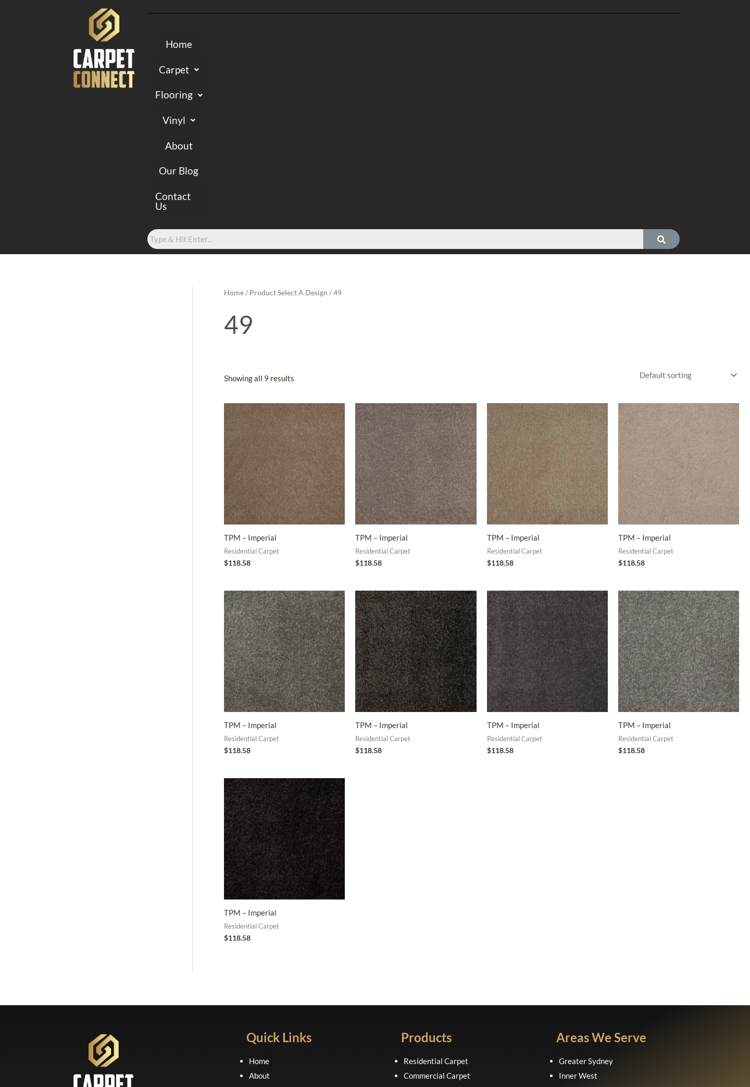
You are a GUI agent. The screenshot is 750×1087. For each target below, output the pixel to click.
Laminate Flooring (435, 960)
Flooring (352, 45)
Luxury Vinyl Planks (437, 974)
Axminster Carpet (434, 931)
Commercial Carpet (437, 916)
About (460, 45)
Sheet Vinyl (423, 989)
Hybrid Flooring (430, 946)
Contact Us (579, 45)
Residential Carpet (436, 902)
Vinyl (412, 45)
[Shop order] (686, 216)
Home (235, 45)
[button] (288, 45)
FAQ (256, 946)
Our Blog (514, 45)
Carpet (288, 45)
